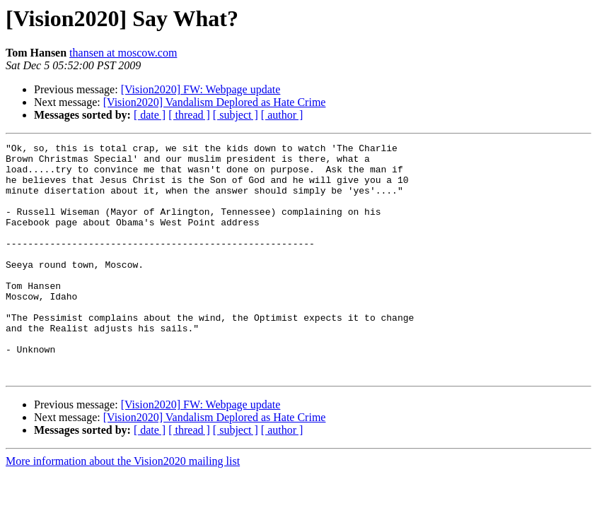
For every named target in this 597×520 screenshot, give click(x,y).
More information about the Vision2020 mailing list (123, 508)
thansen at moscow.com (123, 53)
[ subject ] (235, 115)
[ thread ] (189, 115)
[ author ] (282, 115)
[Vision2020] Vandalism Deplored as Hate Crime (214, 102)
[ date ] (150, 115)
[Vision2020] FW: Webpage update (201, 89)
